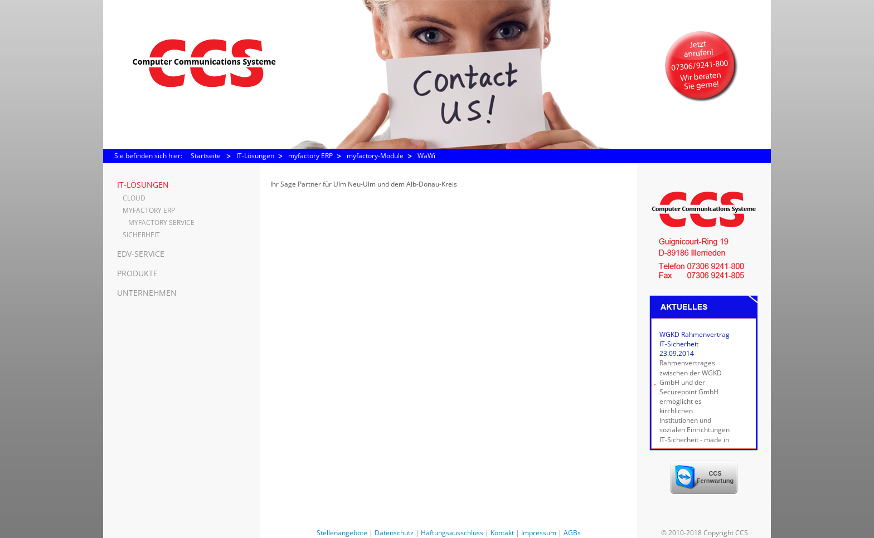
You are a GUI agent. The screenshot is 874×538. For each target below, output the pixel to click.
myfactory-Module (375, 155)
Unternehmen (147, 292)
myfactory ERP (310, 155)
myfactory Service (161, 222)
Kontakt (502, 532)
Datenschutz (394, 532)
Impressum (538, 532)
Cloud (134, 198)
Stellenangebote (342, 532)
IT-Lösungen (255, 155)
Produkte (137, 273)
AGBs (572, 532)
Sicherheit (141, 234)
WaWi (426, 155)
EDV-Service (140, 253)
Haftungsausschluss (452, 532)
